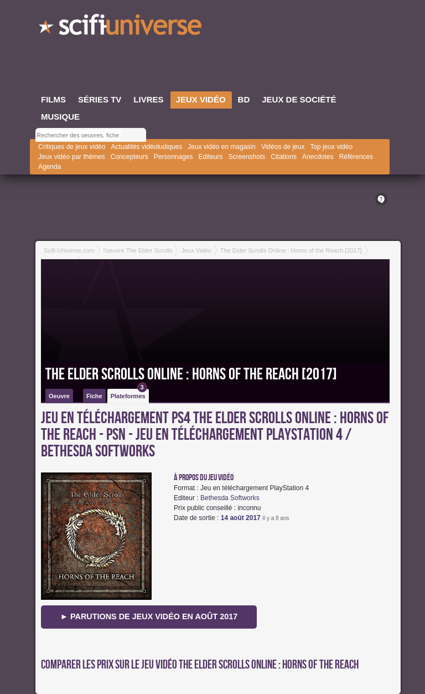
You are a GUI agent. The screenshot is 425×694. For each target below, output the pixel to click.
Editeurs (211, 157)
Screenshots (247, 157)
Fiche (94, 396)
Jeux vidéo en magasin (222, 147)
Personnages (173, 157)
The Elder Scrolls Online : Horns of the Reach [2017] (191, 374)
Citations (284, 157)
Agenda (49, 167)
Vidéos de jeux (283, 147)
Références (356, 157)
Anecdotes (318, 157)
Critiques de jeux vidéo (71, 147)
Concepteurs (129, 157)
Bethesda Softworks (230, 498)
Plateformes (129, 394)
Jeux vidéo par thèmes (71, 157)
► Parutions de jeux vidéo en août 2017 (149, 616)
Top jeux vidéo (331, 147)
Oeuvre (59, 396)
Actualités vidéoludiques (146, 147)
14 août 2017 (241, 518)
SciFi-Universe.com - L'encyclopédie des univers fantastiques (121, 28)
